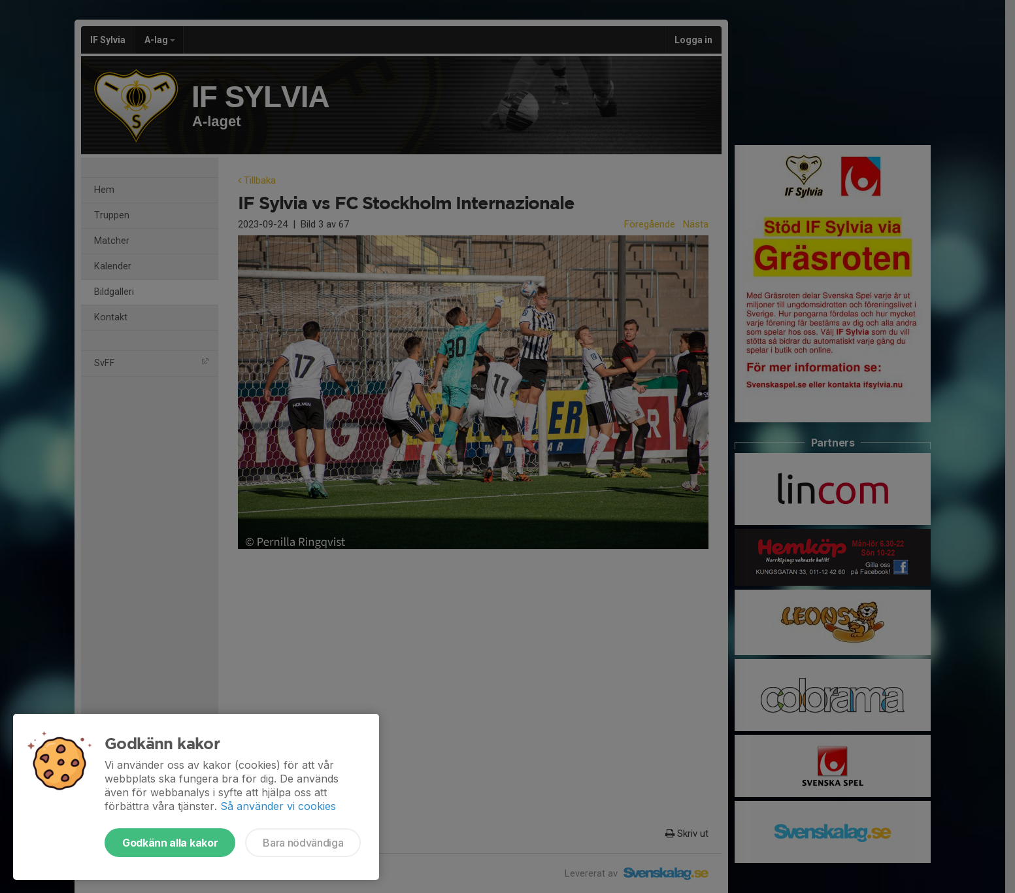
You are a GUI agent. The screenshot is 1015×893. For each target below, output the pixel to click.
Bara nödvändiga (303, 842)
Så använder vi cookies (278, 806)
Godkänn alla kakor (170, 842)
